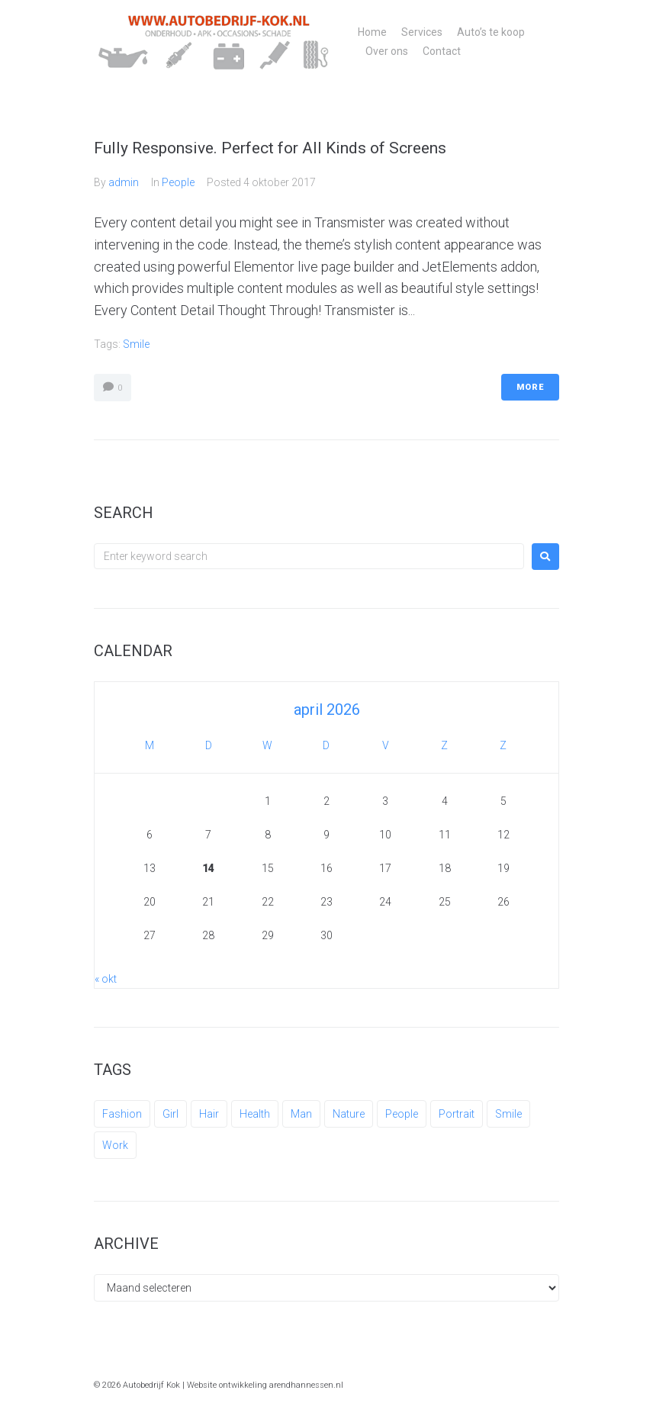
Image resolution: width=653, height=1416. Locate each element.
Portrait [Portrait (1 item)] (456, 1114)
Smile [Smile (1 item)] (508, 1114)
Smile (136, 344)
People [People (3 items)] (401, 1114)
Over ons (386, 51)
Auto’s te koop (491, 32)
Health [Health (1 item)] (255, 1114)
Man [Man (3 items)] (301, 1114)
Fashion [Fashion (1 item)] (122, 1114)
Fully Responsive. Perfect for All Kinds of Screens (270, 148)
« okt (106, 979)
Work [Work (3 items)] (115, 1145)
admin (123, 182)
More (530, 387)
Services (421, 32)
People (178, 182)
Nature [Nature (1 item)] (349, 1114)
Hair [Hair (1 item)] (209, 1114)
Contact (442, 51)
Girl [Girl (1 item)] (170, 1114)
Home (372, 32)
